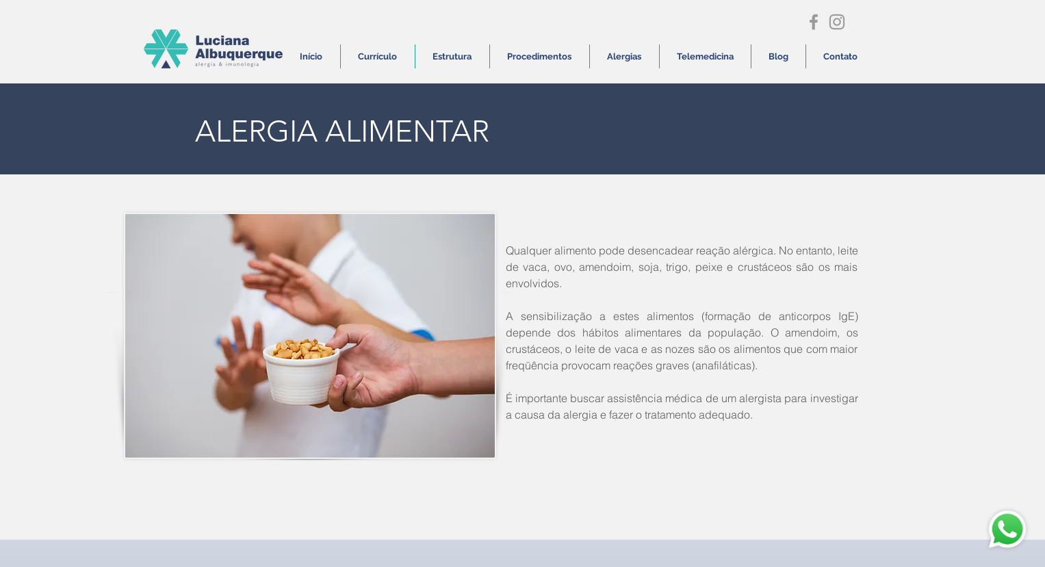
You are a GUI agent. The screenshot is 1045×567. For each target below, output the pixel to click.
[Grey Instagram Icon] (837, 22)
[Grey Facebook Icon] (813, 22)
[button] (539, 56)
